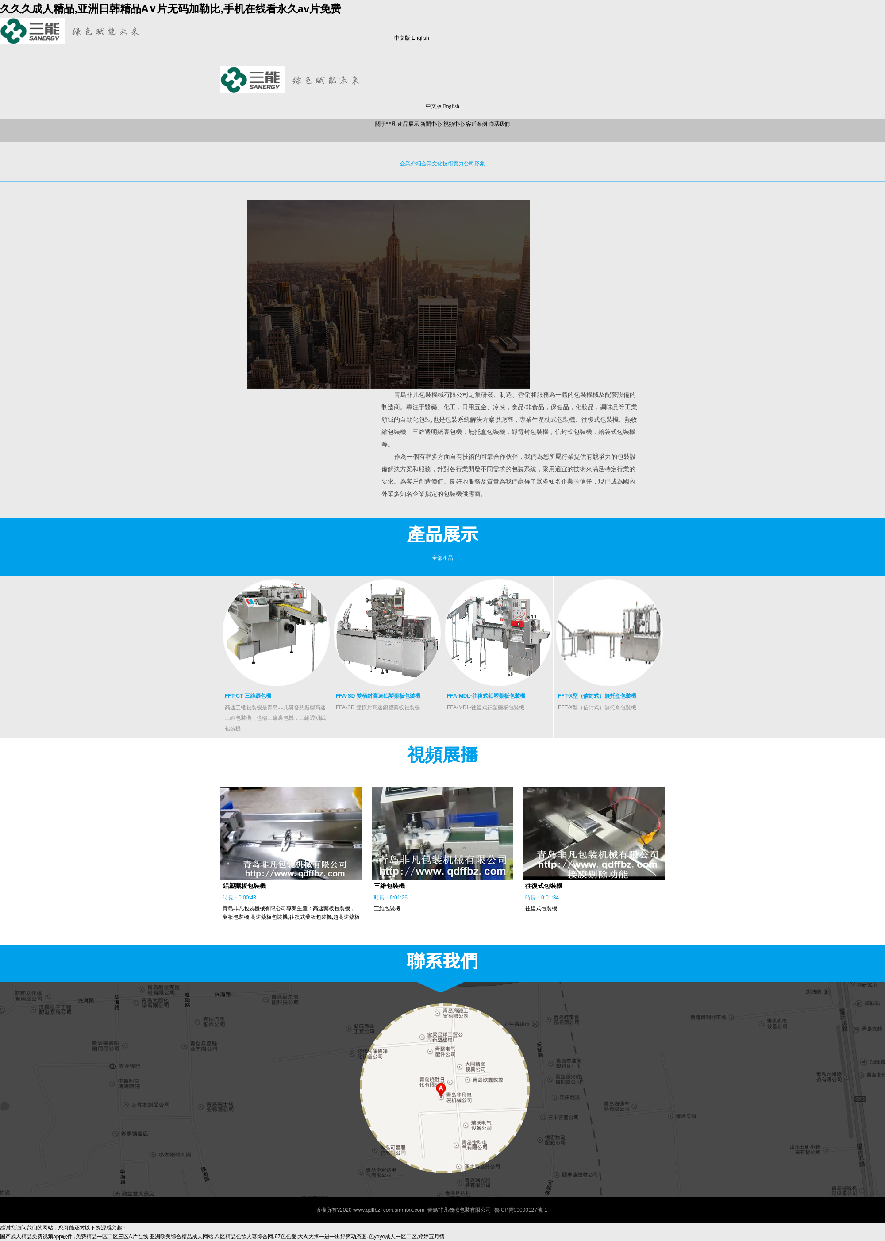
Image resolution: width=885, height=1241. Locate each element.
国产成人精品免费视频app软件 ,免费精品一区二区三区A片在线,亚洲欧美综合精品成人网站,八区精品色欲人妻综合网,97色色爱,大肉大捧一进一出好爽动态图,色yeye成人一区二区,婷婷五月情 (222, 1236)
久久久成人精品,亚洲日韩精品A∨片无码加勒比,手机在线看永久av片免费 (170, 9)
